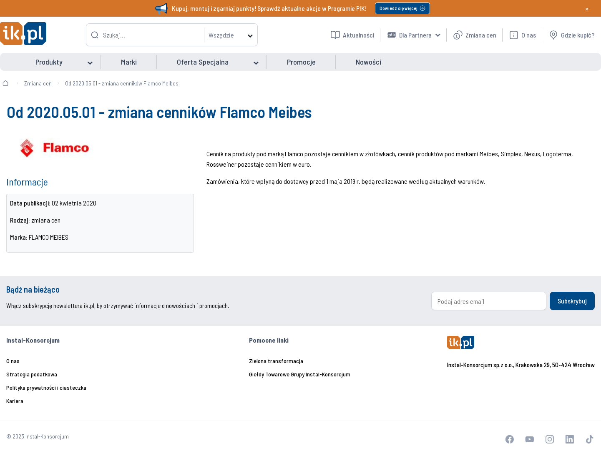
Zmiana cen (38, 83)
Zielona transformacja (276, 360)
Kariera (14, 400)
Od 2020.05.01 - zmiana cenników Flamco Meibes (122, 83)
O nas (13, 360)
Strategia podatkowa (31, 374)
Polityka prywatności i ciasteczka (46, 387)
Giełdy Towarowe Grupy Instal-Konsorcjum (299, 374)
